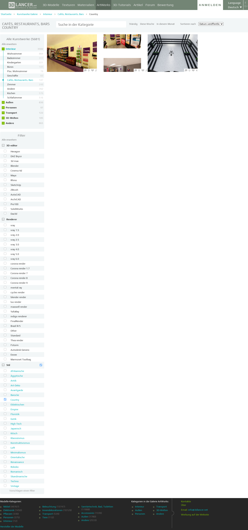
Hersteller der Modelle (11, 526)
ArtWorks (103, 5)
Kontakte (186, 501)
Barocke (15, 395)
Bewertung (165, 5)
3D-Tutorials (122, 5)
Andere (24, 123)
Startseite (6, 14)
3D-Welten (24, 118)
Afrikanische (17, 371)
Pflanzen (7, 513)
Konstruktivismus (20, 443)
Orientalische (18, 457)
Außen (24, 102)
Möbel (6, 506)
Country (93, 14)
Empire (14, 409)
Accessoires (87, 513)
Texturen (68, 5)
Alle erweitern (9, 44)
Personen (24, 107)
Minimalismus (18, 452)
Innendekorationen (52, 510)
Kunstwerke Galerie (27, 14)
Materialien (86, 5)
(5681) (23, 39)
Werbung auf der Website (195, 514)
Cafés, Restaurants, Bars (71, 14)
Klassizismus (17, 438)
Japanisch (16, 428)
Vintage (15, 486)
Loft (13, 447)
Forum (150, 5)
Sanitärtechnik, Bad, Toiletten (97, 506)
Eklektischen (17, 404)
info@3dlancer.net (198, 509)
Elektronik (8, 510)
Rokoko (15, 467)
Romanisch (17, 471)
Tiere (45, 517)
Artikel (138, 5)
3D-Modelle (51, 5)
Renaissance (17, 462)
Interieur (47, 14)
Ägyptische (17, 375)
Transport (24, 112)
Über (183, 505)
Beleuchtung (49, 506)
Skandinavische (19, 476)
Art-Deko (15, 385)
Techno (15, 481)
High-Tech (16, 423)
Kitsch (14, 433)
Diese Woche (147, 24)
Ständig (133, 24)
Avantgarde (17, 390)
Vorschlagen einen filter (22, 490)
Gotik (13, 419)
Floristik (15, 414)
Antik (13, 380)
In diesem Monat (166, 24)
